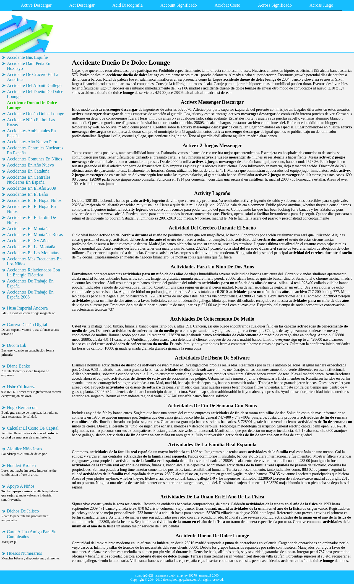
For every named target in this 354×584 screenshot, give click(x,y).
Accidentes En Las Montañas (33, 252)
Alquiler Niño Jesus (24, 448)
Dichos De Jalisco (23, 511)
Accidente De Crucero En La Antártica (32, 77)
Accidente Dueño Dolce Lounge (35, 113)
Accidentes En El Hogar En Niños (31, 209)
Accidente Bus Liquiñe (27, 57)
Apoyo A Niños (21, 486)
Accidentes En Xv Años (28, 240)
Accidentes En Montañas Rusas (35, 234)
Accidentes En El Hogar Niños (34, 200)
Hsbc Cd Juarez (21, 386)
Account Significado (178, 5)
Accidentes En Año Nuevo (30, 165)
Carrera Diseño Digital (27, 324)
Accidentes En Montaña (28, 228)
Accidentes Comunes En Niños (34, 159)
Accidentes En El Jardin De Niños (31, 220)
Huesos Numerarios (24, 553)
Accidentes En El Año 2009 (31, 188)
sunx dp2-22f (144, 575)
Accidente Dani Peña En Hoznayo (28, 66)
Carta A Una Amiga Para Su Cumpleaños (31, 534)
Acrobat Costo (227, 5)
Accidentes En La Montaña (31, 246)
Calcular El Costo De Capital (33, 428)
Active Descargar (36, 5)
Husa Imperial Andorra (27, 308)
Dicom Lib (16, 345)
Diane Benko (18, 366)
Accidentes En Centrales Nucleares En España (28, 179)
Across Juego (321, 5)
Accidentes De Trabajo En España (30, 283)
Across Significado (275, 5)
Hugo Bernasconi (22, 407)
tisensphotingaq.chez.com (180, 580)
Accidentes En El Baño (27, 194)
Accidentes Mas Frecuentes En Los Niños (34, 261)
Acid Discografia (127, 5)
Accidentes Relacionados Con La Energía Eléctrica (33, 272)
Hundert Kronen (21, 465)
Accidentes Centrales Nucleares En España (35, 150)
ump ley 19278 (187, 575)
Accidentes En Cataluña (28, 171)
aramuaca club (165, 575)
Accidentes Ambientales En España (31, 133)
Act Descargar (82, 5)
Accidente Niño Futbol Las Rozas (31, 122)
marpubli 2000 (208, 575)
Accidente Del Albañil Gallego (34, 85)
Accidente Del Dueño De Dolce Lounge (35, 94)
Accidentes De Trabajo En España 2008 (30, 294)
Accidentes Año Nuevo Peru (32, 141)
